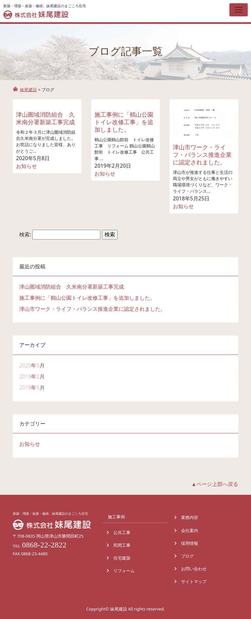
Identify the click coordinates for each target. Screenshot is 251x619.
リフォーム (124, 571)
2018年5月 (32, 387)
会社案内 (189, 530)
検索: (25, 234)
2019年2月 (32, 376)
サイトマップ (194, 581)
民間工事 (121, 545)
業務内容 (189, 517)
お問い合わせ (194, 569)
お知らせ (26, 166)
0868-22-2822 (44, 545)
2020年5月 (32, 365)
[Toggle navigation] (238, 9)
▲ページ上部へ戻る (214, 484)
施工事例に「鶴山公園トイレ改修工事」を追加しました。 (123, 121)
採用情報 (189, 543)
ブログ (187, 556)
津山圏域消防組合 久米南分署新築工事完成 (45, 118)
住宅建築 (121, 558)
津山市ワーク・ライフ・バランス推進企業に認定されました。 (202, 154)
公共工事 (121, 532)
